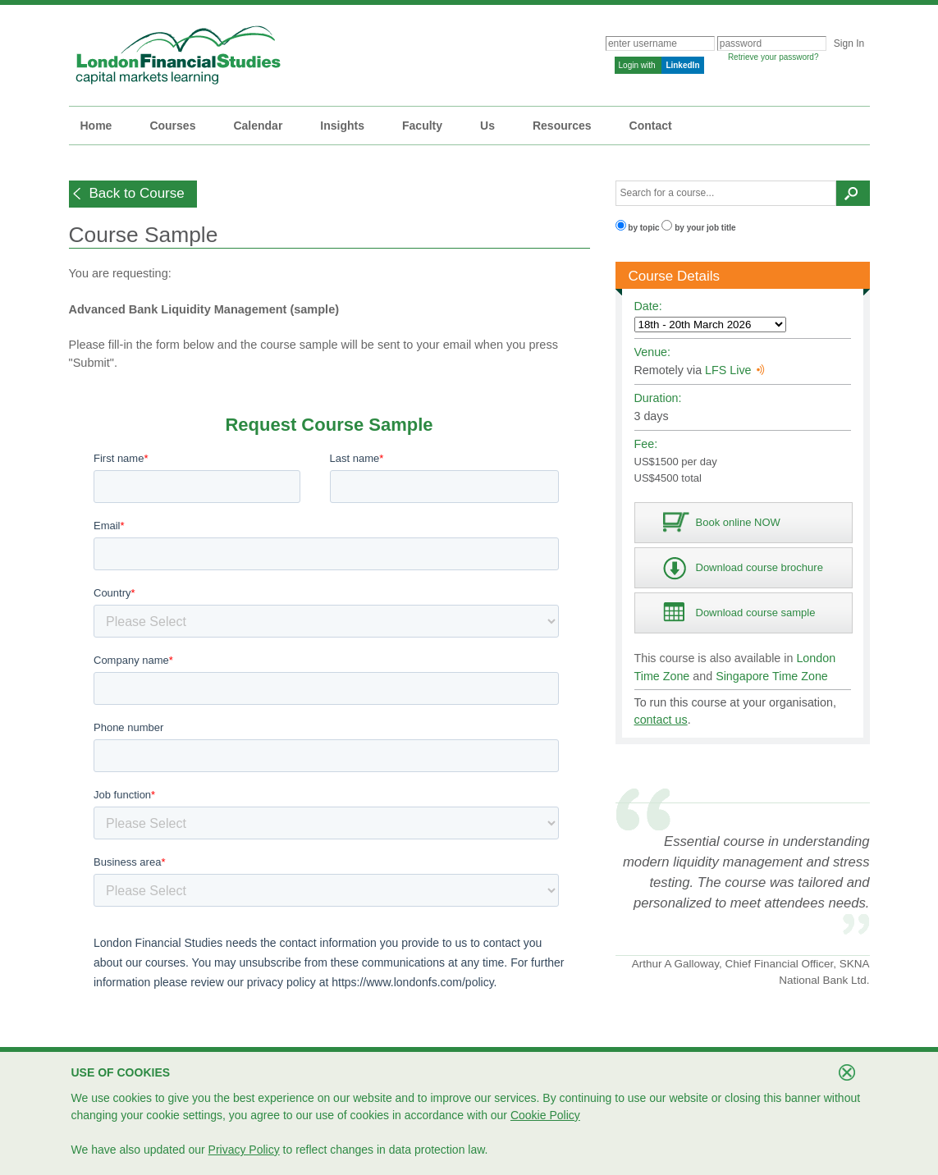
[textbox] (726, 193)
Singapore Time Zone (772, 676)
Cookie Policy (545, 1115)
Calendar (257, 125)
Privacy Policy (244, 1149)
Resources (562, 125)
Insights (342, 125)
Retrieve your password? (773, 57)
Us (487, 125)
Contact (650, 125)
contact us (661, 719)
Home (96, 125)
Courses (172, 125)
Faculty (422, 125)
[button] (133, 194)
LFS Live (734, 370)
